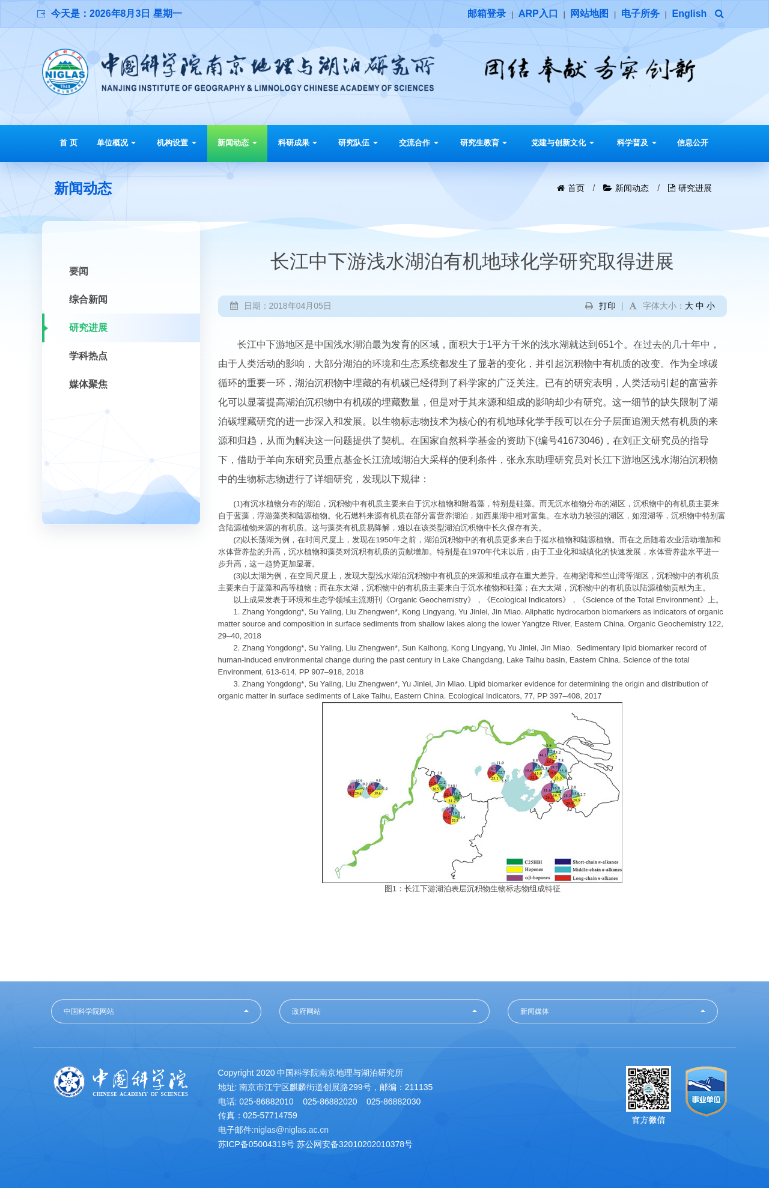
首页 (576, 188)
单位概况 (116, 142)
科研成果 (298, 142)
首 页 (68, 142)
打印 (607, 306)
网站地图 (589, 13)
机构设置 (176, 142)
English (689, 13)
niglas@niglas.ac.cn (291, 1130)
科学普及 (637, 142)
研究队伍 (358, 142)
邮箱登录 (486, 13)
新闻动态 (237, 142)
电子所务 (640, 13)
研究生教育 (484, 142)
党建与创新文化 (562, 142)
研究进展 (695, 188)
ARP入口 (538, 13)
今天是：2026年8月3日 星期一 (116, 13)
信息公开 (692, 142)
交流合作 (419, 142)
